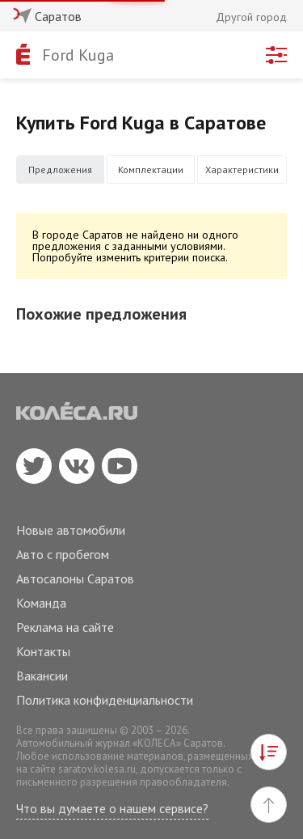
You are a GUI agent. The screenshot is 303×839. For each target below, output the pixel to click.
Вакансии (42, 675)
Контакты (43, 651)
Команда (41, 603)
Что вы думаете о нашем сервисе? (112, 808)
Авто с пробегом (62, 554)
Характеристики (242, 169)
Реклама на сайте (65, 627)
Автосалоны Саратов (75, 578)
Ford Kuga (78, 55)
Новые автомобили (70, 530)
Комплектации (150, 169)
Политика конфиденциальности (104, 700)
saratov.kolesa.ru (97, 769)
